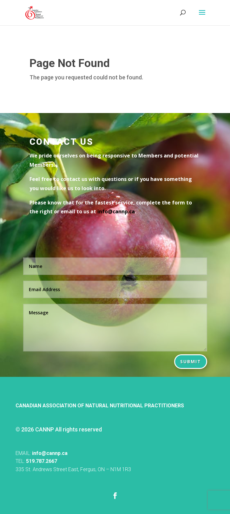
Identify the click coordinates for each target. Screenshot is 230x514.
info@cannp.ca (50, 453)
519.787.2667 (41, 461)
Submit (190, 361)
